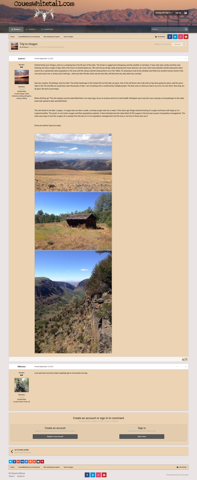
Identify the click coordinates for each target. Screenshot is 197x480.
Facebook (169, 36)
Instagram (180, 36)
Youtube (186, 36)
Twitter (175, 36)
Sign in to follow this (164, 44)
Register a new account (55, 436)
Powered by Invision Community (177, 475)
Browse (17, 29)
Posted (44, 59)
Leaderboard (48, 29)
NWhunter (22, 367)
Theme (12, 476)
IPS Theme (12, 473)
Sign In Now (142, 436)
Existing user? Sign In (164, 13)
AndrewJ (25, 47)
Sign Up (178, 13)
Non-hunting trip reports (55, 47)
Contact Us (21, 476)
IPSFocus (21, 473)
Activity (32, 29)
